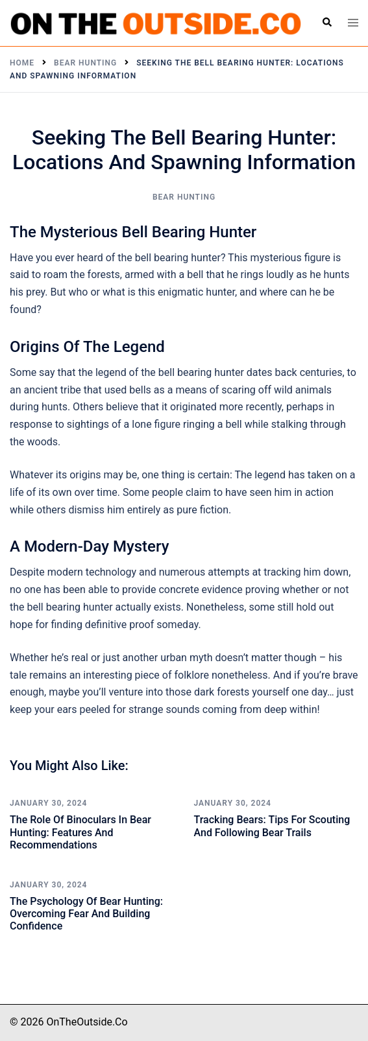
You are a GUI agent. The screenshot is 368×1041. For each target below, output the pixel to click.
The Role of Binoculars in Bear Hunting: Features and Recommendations (80, 831)
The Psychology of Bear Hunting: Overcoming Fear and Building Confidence (86, 913)
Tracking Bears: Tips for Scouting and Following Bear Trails (272, 825)
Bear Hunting (184, 197)
